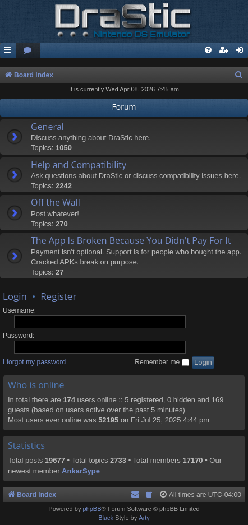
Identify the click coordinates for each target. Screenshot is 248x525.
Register (58, 296)
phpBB (91, 508)
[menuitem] (28, 50)
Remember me (162, 362)
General (47, 126)
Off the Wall (55, 202)
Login (15, 296)
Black (105, 517)
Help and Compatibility (78, 165)
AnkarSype (81, 471)
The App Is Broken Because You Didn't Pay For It (131, 240)
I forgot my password (34, 362)
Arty (144, 517)
